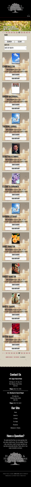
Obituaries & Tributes (15, 428)
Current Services (9, 357)
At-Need (15, 418)
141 (29, 33)
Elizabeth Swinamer (10, 187)
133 (9, 33)
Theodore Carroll (9, 127)
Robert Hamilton (9, 277)
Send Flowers (15, 75)
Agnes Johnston (8, 247)
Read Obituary (16, 79)
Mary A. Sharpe (8, 307)
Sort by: (6, 45)
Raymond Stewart (9, 217)
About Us (15, 415)
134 (11, 33)
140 (27, 33)
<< (3, 33)
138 (22, 33)
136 (17, 33)
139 (24, 33)
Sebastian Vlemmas (10, 157)
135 (14, 33)
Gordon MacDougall (10, 97)
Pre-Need (15, 422)
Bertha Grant (8, 337)
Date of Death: (10, 70)
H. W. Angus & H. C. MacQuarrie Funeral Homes (16, 72)
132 (6, 33)
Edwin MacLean (8, 67)
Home (15, 412)
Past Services (16, 357)
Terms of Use (23, 475)
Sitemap (11, 473)
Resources (15, 425)
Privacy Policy (6, 473)
